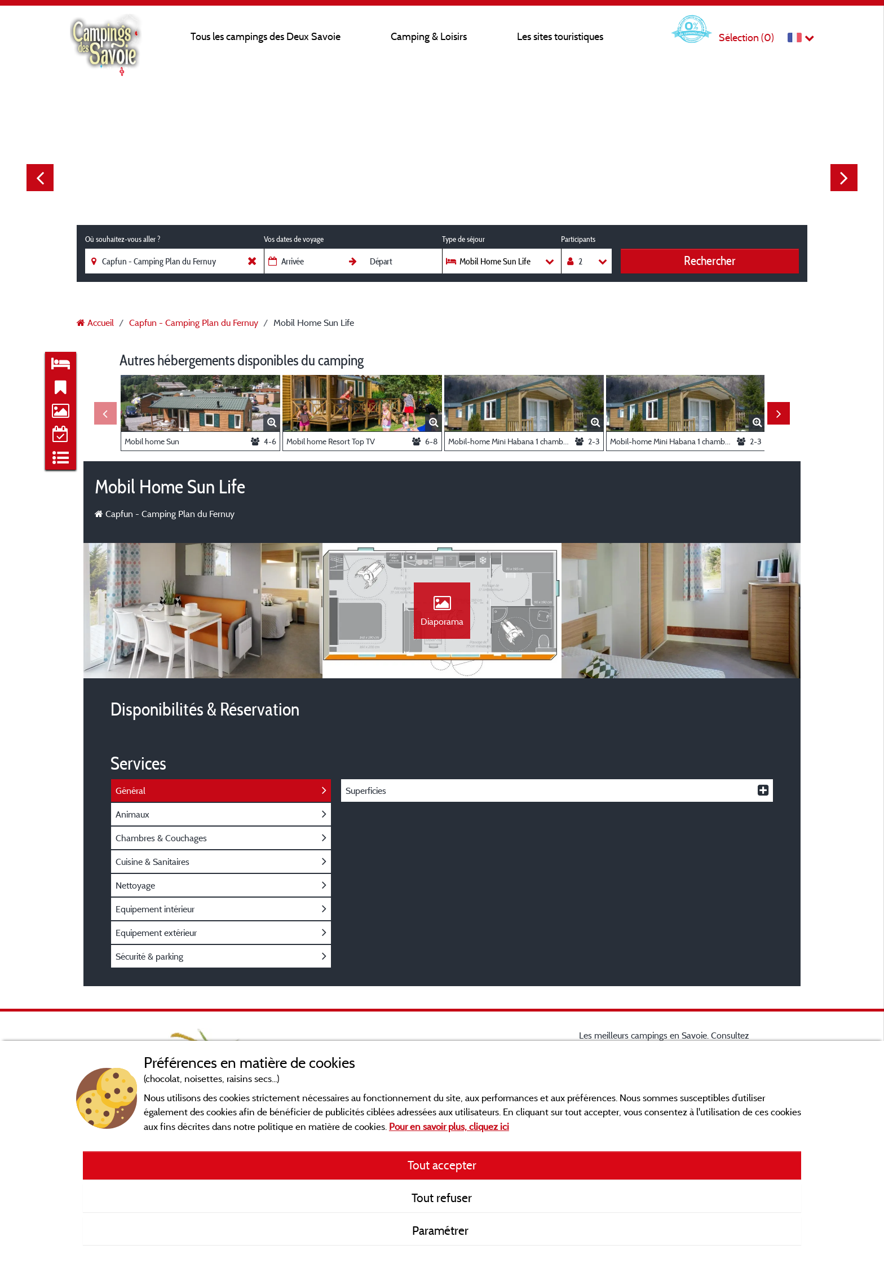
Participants (578, 239)
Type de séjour (463, 239)
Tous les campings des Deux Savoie (266, 36)
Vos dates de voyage (294, 239)
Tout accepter (442, 1165)
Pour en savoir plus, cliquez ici (449, 1126)
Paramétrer (441, 1230)
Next (844, 177)
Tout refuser (442, 1197)
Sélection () (746, 37)
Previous (40, 177)
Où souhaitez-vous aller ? (122, 239)
